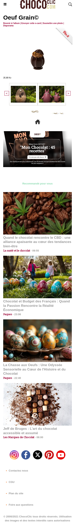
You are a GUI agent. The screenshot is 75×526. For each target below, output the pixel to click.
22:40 (16, 377)
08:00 (38, 437)
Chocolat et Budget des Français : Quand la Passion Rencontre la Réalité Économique (36, 305)
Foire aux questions (18, 504)
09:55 (34, 250)
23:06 (16, 314)
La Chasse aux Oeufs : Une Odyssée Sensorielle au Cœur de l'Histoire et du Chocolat (34, 369)
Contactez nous (16, 470)
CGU (9, 481)
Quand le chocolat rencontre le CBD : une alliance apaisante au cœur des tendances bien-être (37, 242)
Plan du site (13, 493)
